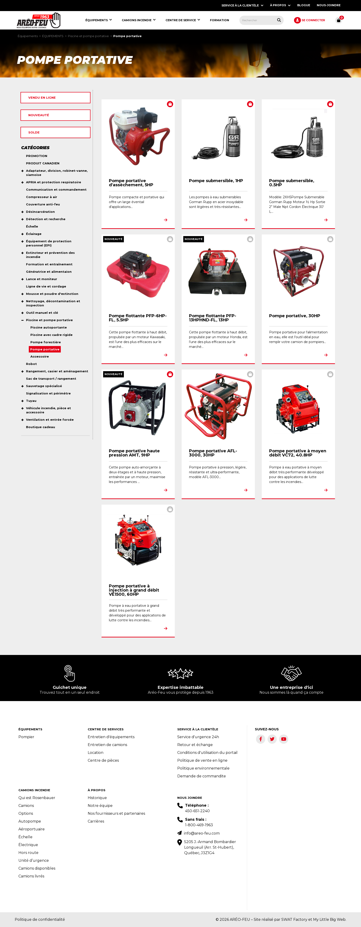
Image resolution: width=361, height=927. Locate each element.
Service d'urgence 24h (198, 737)
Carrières (96, 821)
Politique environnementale (203, 768)
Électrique (28, 845)
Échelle (25, 837)
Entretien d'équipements (111, 737)
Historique (97, 798)
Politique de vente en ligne (202, 760)
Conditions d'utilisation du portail (207, 752)
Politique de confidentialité (40, 919)
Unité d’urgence (33, 860)
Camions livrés (31, 876)
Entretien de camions (107, 745)
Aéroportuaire (31, 829)
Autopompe (29, 821)
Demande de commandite (201, 776)
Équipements (28, 36)
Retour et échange (195, 745)
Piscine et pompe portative (88, 36)
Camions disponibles (36, 868)
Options (25, 813)
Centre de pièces (103, 760)
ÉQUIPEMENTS (53, 36)
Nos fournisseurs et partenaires (116, 813)
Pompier (26, 737)
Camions (26, 805)
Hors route (28, 852)
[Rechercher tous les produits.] (279, 20)
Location (95, 752)
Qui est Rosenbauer (36, 798)
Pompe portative (127, 36)
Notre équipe (100, 805)
